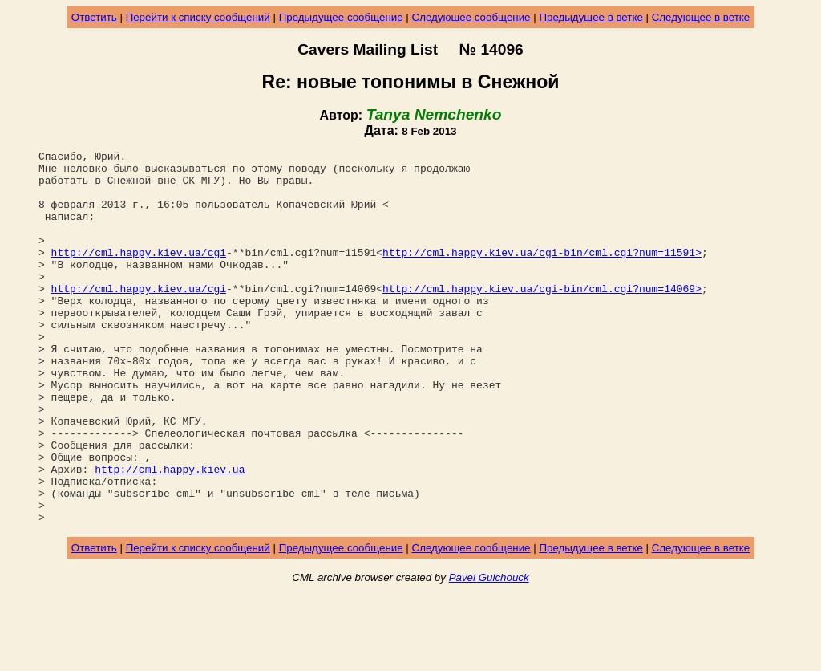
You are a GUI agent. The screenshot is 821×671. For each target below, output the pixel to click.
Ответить (94, 17)
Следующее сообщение (471, 17)
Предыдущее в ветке (590, 17)
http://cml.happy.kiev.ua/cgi (138, 273)
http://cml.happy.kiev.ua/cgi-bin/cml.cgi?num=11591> (542, 273)
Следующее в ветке (701, 17)
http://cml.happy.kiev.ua (170, 534)
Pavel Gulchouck (489, 652)
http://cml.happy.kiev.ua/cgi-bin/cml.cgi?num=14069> (542, 317)
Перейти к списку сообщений (198, 17)
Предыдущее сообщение (341, 17)
